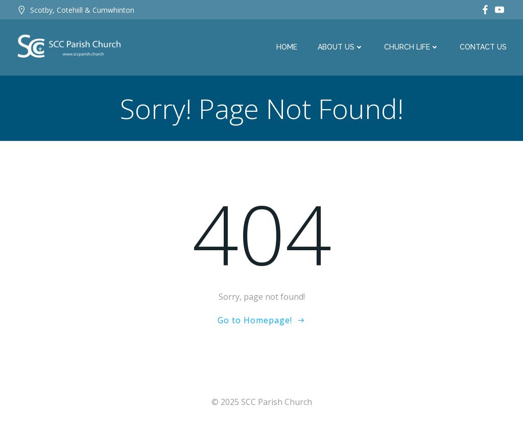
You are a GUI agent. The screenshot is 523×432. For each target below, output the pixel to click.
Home (286, 47)
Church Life (411, 47)
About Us (341, 47)
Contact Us (483, 47)
